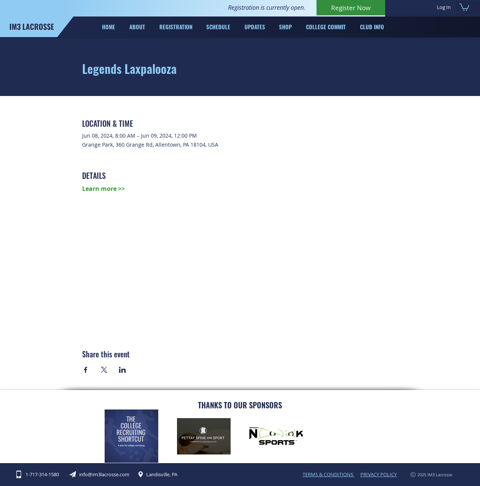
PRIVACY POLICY (378, 474)
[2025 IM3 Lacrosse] (424, 474)
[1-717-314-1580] (41, 474)
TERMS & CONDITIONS (328, 474)
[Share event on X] (104, 370)
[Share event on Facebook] (85, 370)
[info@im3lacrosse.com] (103, 474)
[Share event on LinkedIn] (122, 370)
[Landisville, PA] (160, 474)
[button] (464, 7)
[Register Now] (350, 7)
